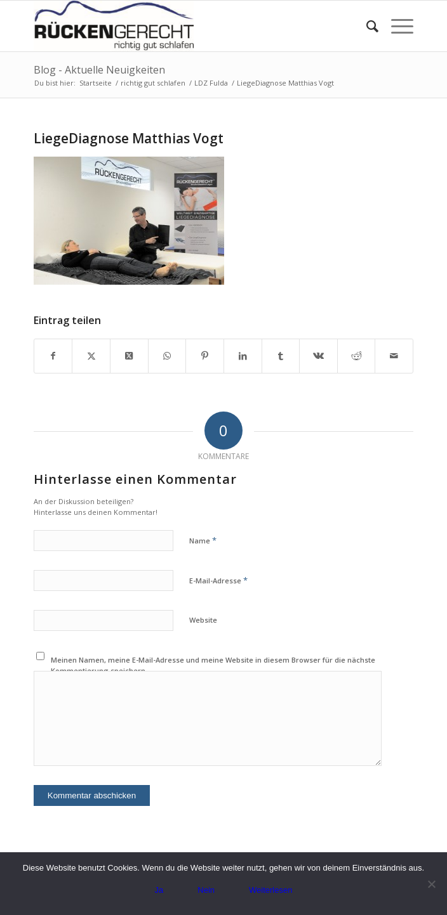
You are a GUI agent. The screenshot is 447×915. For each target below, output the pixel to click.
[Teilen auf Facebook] (53, 355)
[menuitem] (366, 26)
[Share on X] (129, 355)
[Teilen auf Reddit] (356, 355)
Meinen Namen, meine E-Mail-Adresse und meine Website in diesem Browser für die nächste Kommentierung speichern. (213, 665)
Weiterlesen (270, 890)
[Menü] (395, 26)
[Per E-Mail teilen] (394, 355)
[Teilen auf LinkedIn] (243, 355)
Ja (159, 890)
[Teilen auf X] (91, 355)
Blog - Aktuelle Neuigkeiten (99, 70)
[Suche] (366, 26)
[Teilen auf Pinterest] (204, 355)
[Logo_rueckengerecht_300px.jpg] (186, 26)
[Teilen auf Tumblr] (281, 355)
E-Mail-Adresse (218, 580)
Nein (206, 890)
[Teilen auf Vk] (318, 355)
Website (203, 620)
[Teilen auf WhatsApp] (167, 355)
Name (203, 540)
